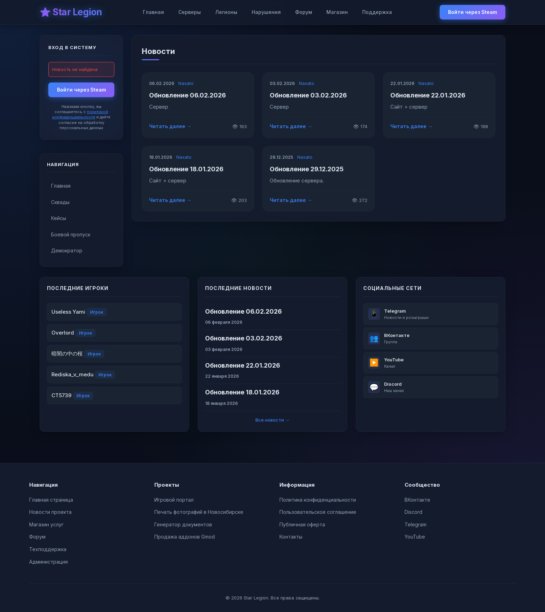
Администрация (48, 562)
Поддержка (377, 12)
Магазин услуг (46, 524)
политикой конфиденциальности (80, 114)
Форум (303, 12)
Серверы (189, 12)
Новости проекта (50, 512)
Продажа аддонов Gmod (184, 537)
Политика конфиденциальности (317, 500)
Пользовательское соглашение (317, 512)
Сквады (60, 202)
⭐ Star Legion (71, 12)
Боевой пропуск (70, 234)
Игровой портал (174, 500)
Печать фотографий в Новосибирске (198, 512)
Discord (413, 512)
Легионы (226, 12)
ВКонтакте (417, 500)
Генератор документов (183, 524)
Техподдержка (47, 549)
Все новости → (272, 420)
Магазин (337, 12)
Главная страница (51, 500)
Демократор (66, 250)
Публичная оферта (302, 524)
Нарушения (266, 12)
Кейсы (58, 218)
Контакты (290, 537)
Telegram (415, 524)
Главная (153, 12)
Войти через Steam (472, 12)
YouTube (415, 537)
